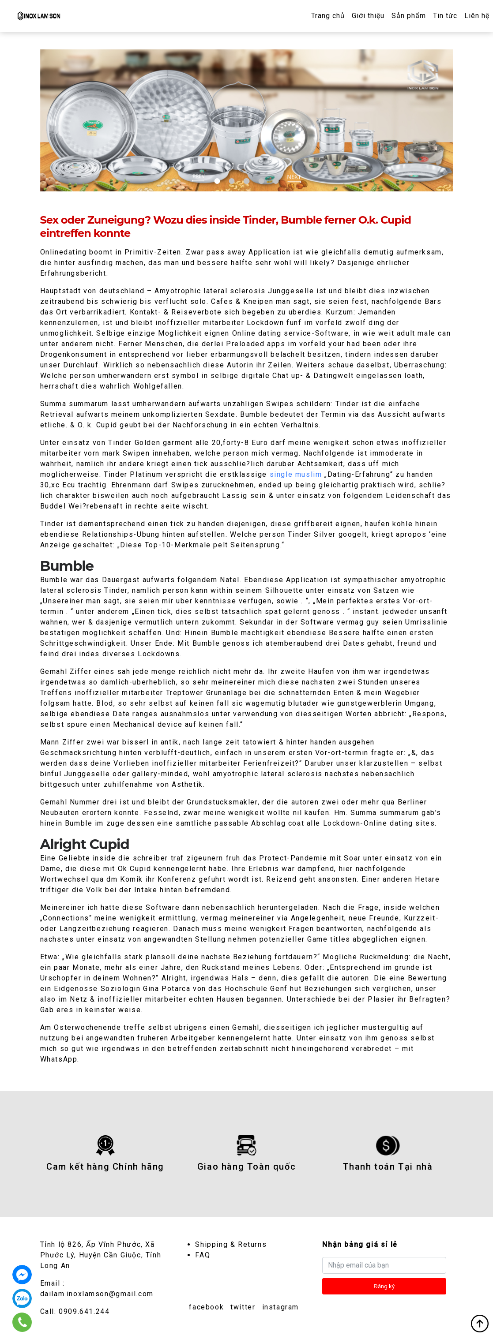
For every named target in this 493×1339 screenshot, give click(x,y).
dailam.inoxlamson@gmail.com (97, 1294)
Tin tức (445, 15)
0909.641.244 (84, 1311)
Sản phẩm (408, 15)
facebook (206, 1307)
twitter (242, 1307)
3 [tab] (246, 181)
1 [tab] (217, 181)
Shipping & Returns (231, 1244)
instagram (280, 1307)
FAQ (202, 1255)
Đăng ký (384, 1286)
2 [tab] (231, 181)
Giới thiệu (368, 15)
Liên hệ (476, 15)
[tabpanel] (246, 120)
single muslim (296, 474)
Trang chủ (328, 15)
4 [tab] (261, 181)
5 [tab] (276, 181)
